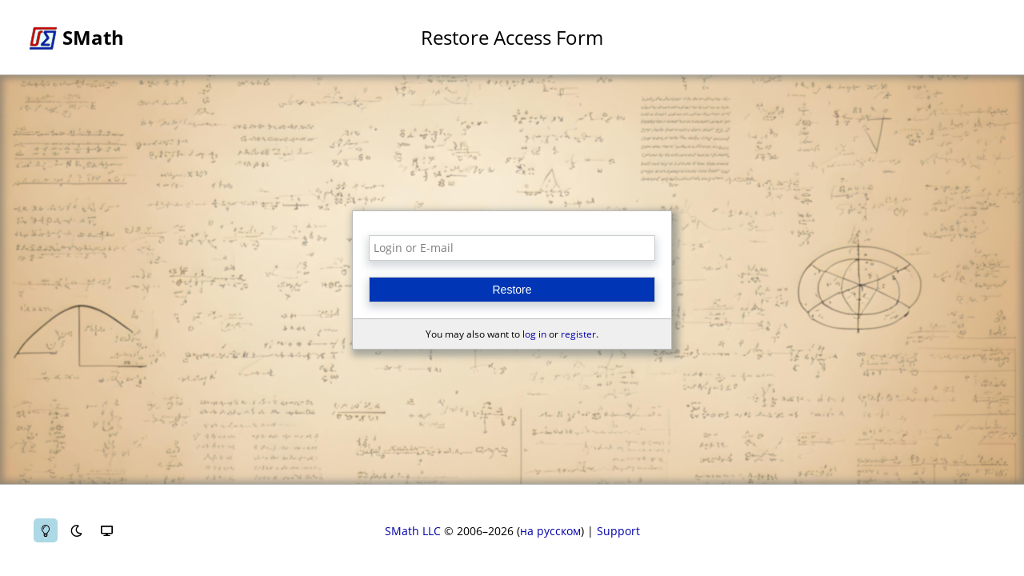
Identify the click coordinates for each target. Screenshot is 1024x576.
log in (534, 334)
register (578, 334)
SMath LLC (413, 530)
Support (618, 530)
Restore (511, 289)
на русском (550, 530)
